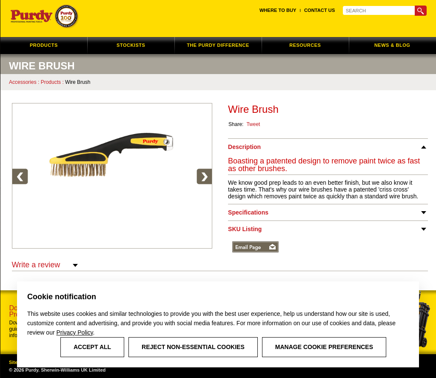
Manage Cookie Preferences (324, 347)
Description (244, 146)
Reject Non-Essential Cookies (193, 347)
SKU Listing (245, 229)
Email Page (255, 246)
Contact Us (319, 10)
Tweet (253, 124)
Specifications (248, 212)
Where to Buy (277, 10)
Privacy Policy (74, 332)
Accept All (92, 347)
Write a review (45, 265)
